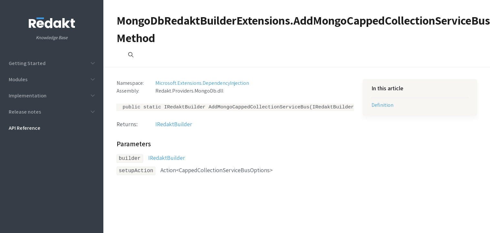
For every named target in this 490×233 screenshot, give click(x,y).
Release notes (25, 111)
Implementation (28, 95)
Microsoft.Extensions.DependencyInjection (202, 82)
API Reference (24, 127)
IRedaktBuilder (173, 124)
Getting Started (27, 63)
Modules (18, 79)
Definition (382, 104)
